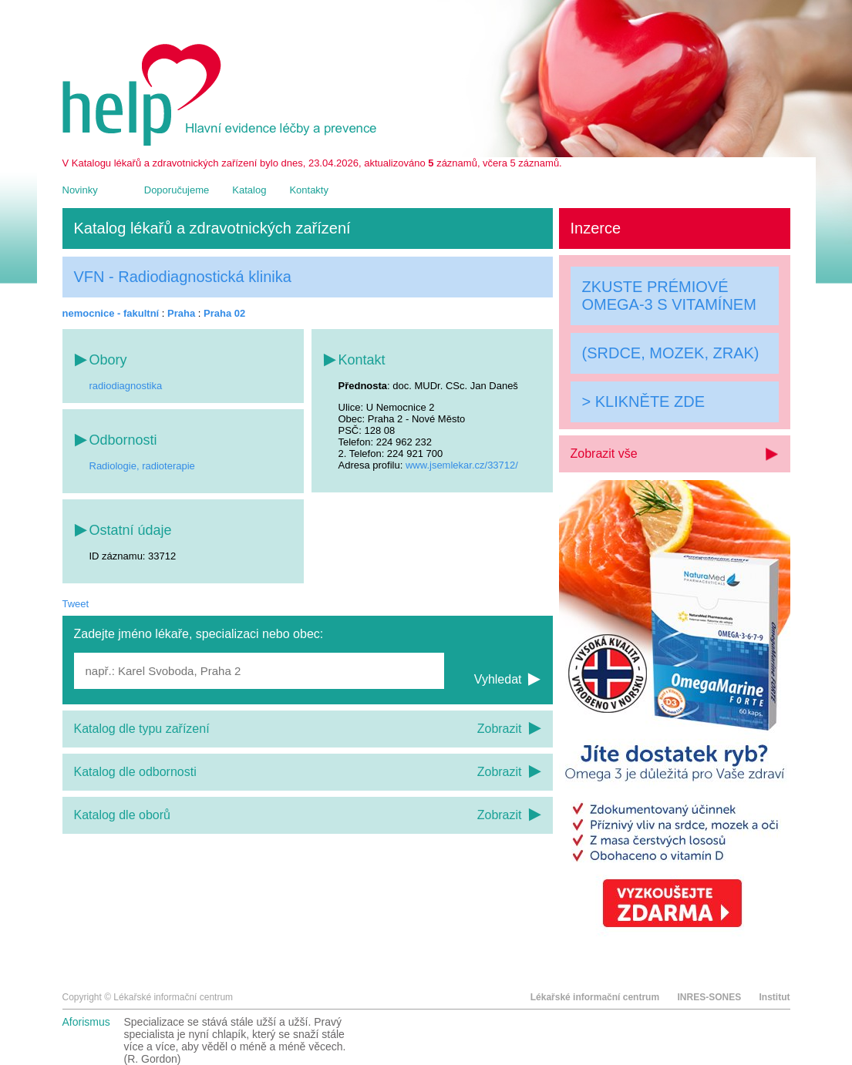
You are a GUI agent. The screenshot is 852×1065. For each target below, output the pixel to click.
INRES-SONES (709, 997)
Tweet (75, 604)
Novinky (80, 190)
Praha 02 (224, 313)
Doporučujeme (177, 190)
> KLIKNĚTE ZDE (644, 401)
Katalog (249, 190)
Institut (774, 997)
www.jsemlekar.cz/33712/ (462, 465)
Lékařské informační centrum (594, 997)
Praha (181, 313)
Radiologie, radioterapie (142, 466)
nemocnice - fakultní (111, 313)
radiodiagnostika (126, 385)
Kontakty (308, 190)
